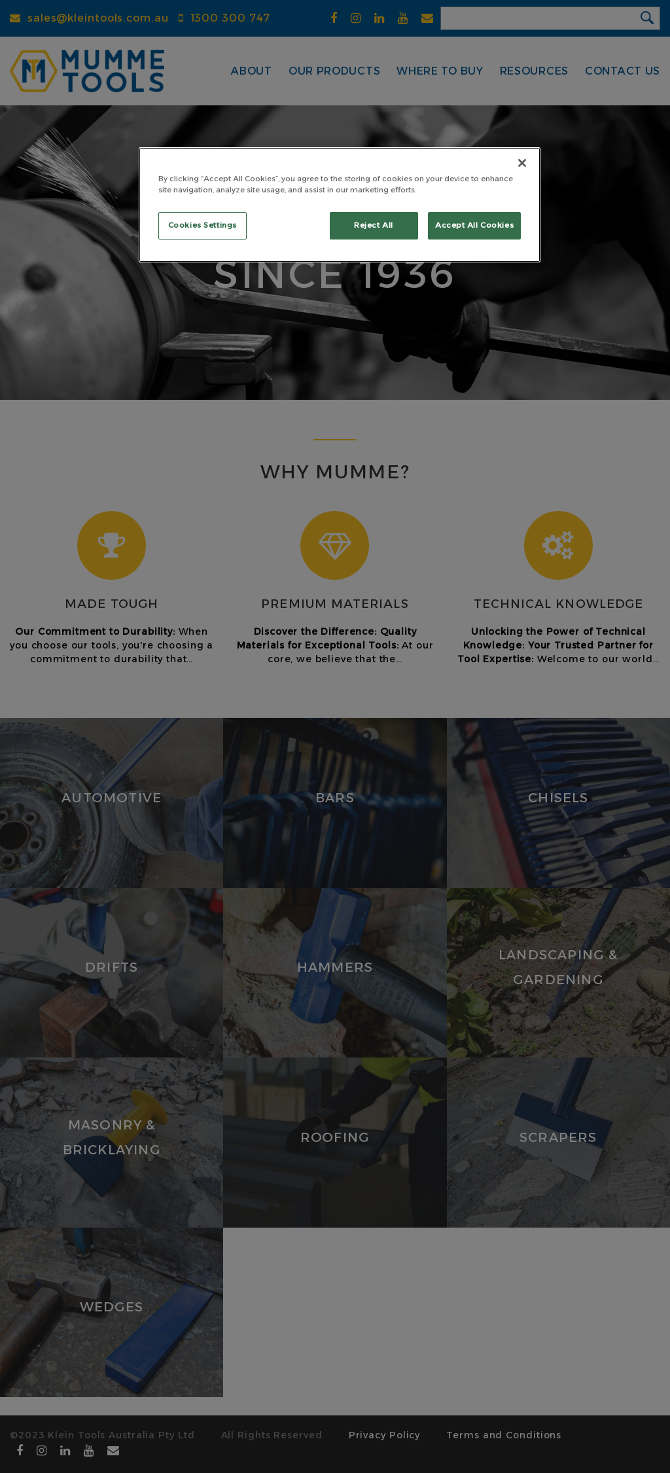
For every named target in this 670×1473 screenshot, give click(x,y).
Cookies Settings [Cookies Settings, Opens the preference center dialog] (202, 225)
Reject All (373, 225)
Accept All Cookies (474, 225)
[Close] (522, 163)
